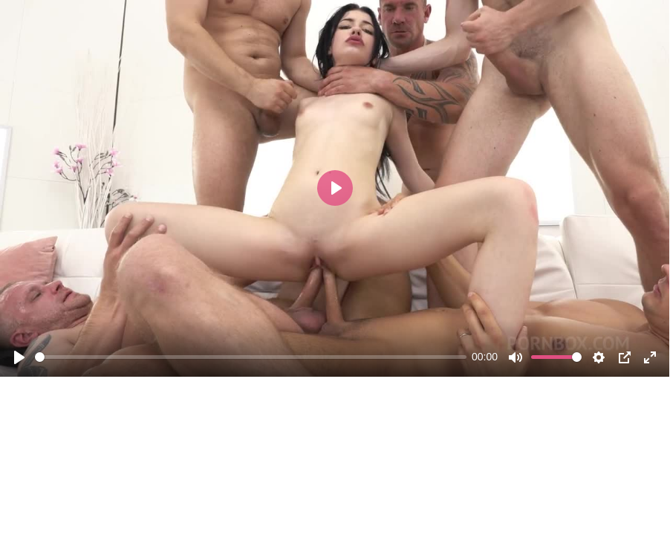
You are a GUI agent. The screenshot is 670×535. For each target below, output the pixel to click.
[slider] (250, 357)
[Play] (19, 357)
